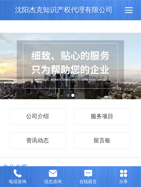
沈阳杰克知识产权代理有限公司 (64, 10)
